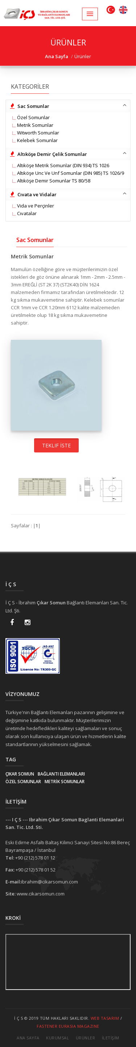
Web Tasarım (105, 1018)
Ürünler (85, 1037)
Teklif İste (56, 445)
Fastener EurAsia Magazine (68, 1026)
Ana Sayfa (28, 1037)
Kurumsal (57, 1037)
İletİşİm (110, 1037)
